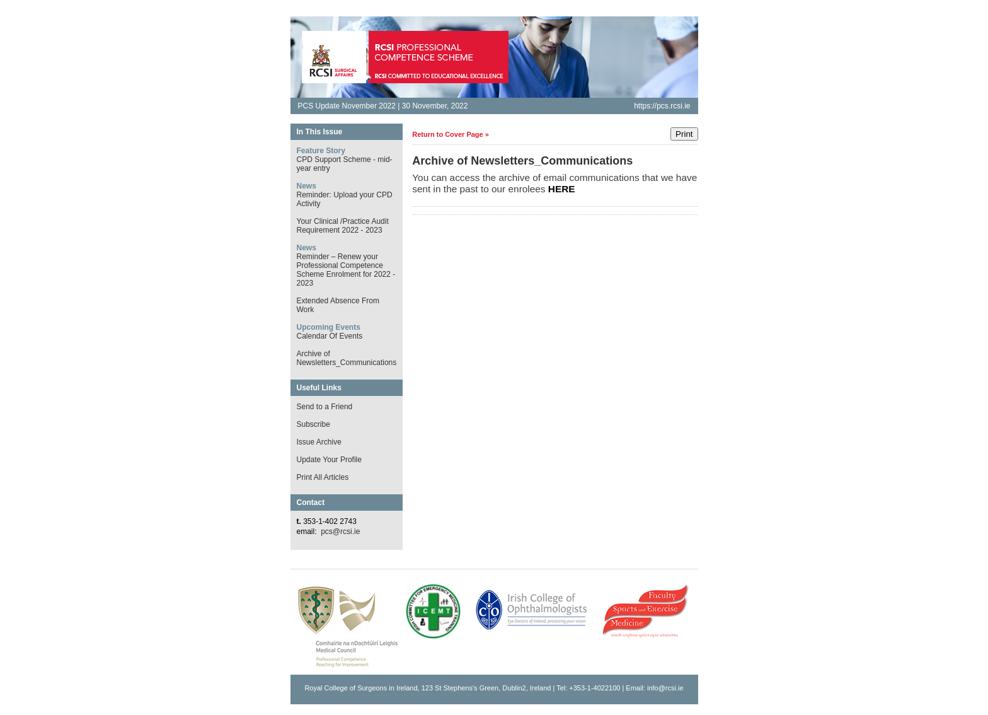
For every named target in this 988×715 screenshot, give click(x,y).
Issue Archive (319, 442)
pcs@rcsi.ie (340, 531)
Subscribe (313, 424)
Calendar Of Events (330, 336)
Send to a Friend (325, 406)
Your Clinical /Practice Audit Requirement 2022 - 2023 (343, 226)
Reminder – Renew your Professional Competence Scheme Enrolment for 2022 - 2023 (346, 270)
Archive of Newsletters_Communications (347, 358)
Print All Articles (323, 477)
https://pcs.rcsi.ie (662, 106)
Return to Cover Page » (450, 134)
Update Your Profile (329, 459)
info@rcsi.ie (665, 688)
